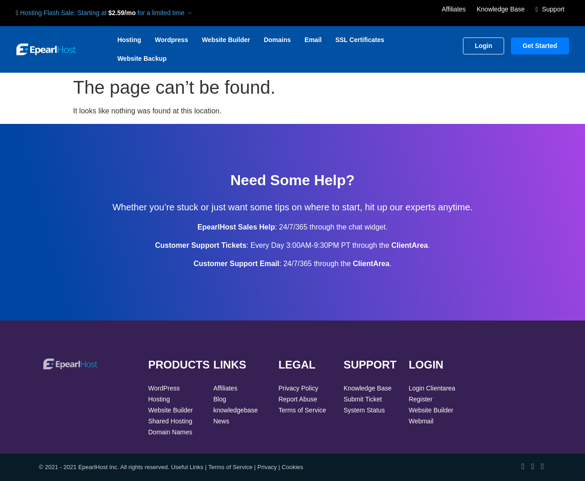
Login (483, 45)
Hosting (129, 39)
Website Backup (142, 58)
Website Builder (226, 39)
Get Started (540, 45)
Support (550, 9)
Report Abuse (297, 399)
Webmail (421, 421)
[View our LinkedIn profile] (542, 466)
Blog (219, 399)
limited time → (172, 12)
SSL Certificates (359, 39)
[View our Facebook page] (523, 466)
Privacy (267, 467)
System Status (364, 410)
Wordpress (171, 39)
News (221, 421)
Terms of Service (302, 410)
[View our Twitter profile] (533, 466)
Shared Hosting (170, 421)
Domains (277, 39)
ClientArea (409, 245)
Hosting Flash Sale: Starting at (63, 12)
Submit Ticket (363, 399)
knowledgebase (235, 410)
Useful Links (187, 467)
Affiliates (453, 9)
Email (312, 39)
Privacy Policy (298, 388)
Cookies (292, 467)
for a (145, 12)
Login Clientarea (432, 388)
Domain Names (170, 432)
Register (420, 399)
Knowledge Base (501, 9)
